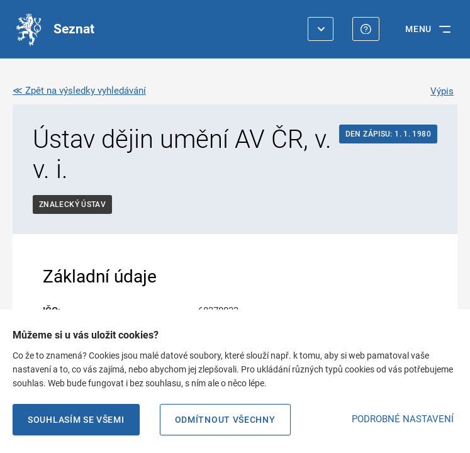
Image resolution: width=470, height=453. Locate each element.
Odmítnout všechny (225, 420)
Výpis (442, 91)
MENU (418, 29)
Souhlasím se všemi (76, 420)
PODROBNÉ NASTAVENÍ (403, 419)
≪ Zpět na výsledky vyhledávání (79, 90)
